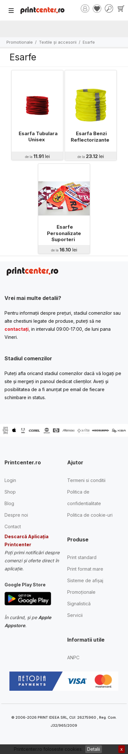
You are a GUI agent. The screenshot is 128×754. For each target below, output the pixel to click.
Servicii (75, 615)
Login (10, 480)
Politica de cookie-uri (90, 515)
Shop (10, 492)
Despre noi (16, 515)
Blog (9, 503)
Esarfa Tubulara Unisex (38, 136)
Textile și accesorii (58, 42)
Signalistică (79, 603)
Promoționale (81, 592)
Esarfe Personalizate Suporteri (64, 233)
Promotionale (19, 42)
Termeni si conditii (86, 480)
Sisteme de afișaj (85, 580)
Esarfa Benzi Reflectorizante (90, 136)
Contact (13, 526)
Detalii (93, 749)
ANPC (73, 657)
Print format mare (85, 569)
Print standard (81, 557)
